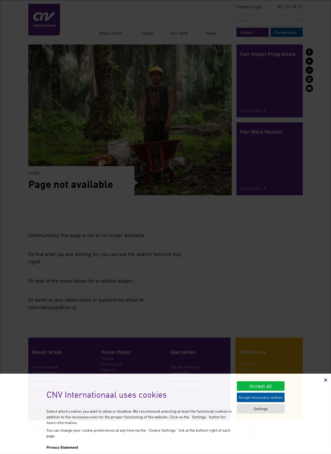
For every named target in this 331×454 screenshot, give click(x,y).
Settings (261, 408)
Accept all (261, 386)
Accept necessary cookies (261, 397)
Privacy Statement (62, 447)
